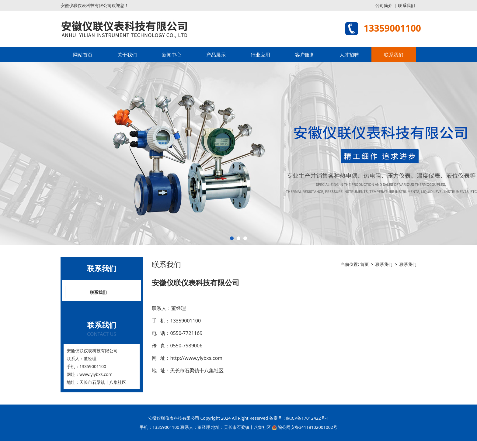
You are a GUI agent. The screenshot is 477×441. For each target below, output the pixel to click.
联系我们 (406, 5)
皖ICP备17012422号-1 (307, 418)
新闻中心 (171, 54)
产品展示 (216, 54)
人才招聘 (349, 54)
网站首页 (82, 54)
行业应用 (260, 54)
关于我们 (127, 54)
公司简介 (383, 5)
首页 (364, 264)
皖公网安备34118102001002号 (307, 427)
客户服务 (305, 54)
